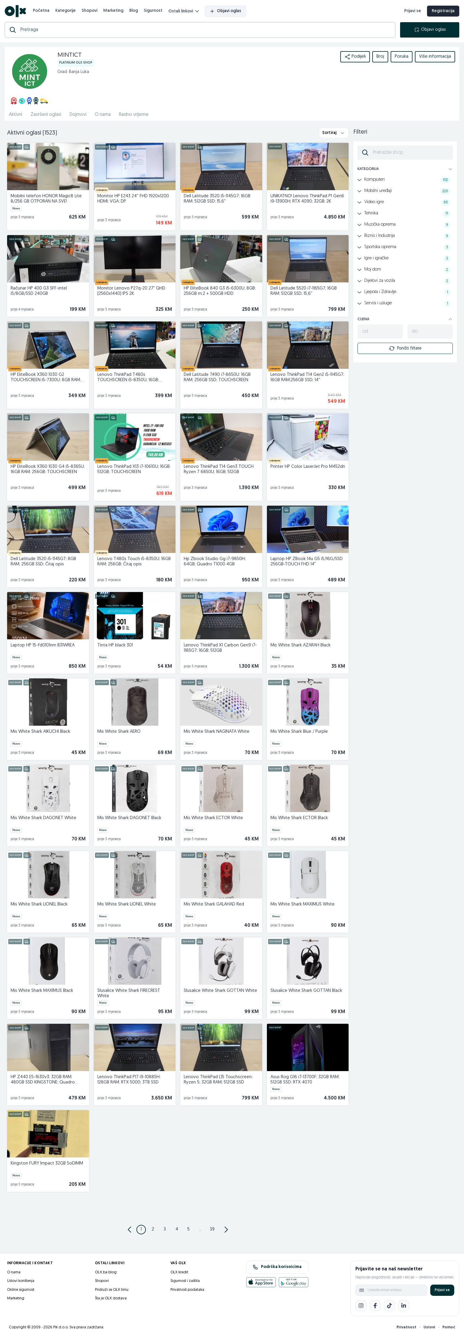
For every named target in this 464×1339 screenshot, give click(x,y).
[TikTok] (389, 1305)
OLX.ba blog (106, 1272)
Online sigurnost (20, 1290)
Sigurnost (153, 11)
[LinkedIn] (403, 1305)
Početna (41, 11)
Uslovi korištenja (20, 1281)
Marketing (113, 11)
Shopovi (89, 11)
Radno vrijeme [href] (134, 114)
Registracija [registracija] (443, 11)
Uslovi (429, 1327)
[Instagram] (361, 1305)
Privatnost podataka (187, 1290)
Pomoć (448, 1327)
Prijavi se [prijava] (412, 11)
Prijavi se (442, 1290)
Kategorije (65, 11)
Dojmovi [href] (78, 114)
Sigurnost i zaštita (185, 1281)
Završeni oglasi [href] (45, 114)
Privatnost (406, 1327)
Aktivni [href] (15, 114)
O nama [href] (103, 114)
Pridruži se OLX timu (111, 1290)
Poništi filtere (405, 348)
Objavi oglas (225, 11)
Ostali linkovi (183, 11)
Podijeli (355, 57)
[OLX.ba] (15, 11)
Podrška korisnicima (277, 1267)
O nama (13, 1272)
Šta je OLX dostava (111, 1298)
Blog (133, 11)
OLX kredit (179, 1272)
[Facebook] (375, 1305)
